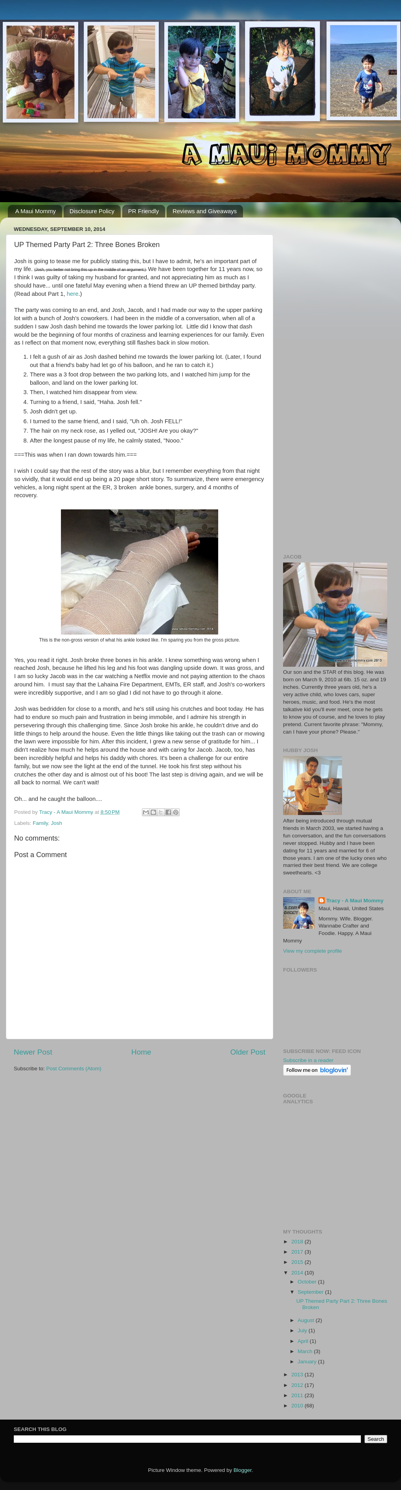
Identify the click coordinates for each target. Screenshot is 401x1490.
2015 (298, 1262)
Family (40, 823)
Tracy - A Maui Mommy (354, 901)
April (304, 1341)
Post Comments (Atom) (73, 1068)
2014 (298, 1273)
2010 (298, 1406)
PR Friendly (143, 211)
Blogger (243, 1470)
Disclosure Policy (92, 211)
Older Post (247, 1052)
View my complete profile (312, 951)
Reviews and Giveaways (205, 211)
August (307, 1320)
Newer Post (33, 1052)
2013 (298, 1375)
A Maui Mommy (35, 211)
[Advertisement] (335, 272)
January (308, 1362)
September (311, 1292)
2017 (298, 1252)
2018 (298, 1242)
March (306, 1351)
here (73, 294)
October (308, 1282)
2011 (298, 1395)
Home (141, 1052)
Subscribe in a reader (308, 1060)
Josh (57, 823)
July (303, 1330)
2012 (298, 1385)
